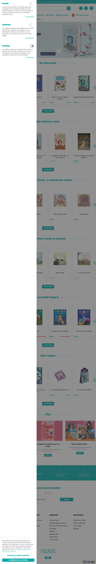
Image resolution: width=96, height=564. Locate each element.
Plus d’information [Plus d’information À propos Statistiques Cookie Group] (29, 38)
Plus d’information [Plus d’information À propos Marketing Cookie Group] (29, 57)
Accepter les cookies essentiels (18, 555)
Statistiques (31, 24)
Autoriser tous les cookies (18, 560)
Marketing (31, 46)
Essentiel (31, 3)
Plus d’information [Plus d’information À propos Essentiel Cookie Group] (29, 17)
